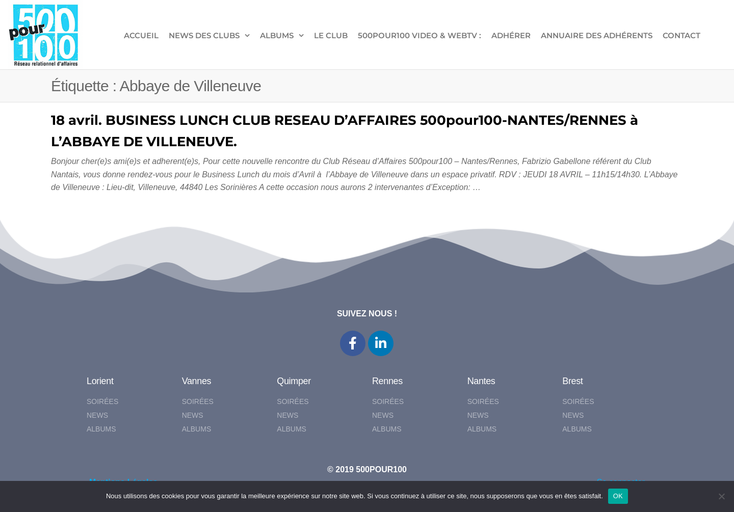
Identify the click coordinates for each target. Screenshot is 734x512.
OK (618, 496)
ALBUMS (277, 35)
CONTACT (681, 35)
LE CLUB (331, 35)
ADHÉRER (511, 35)
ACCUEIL (141, 35)
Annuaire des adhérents (596, 35)
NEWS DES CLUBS (204, 35)
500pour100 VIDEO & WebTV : (419, 35)
